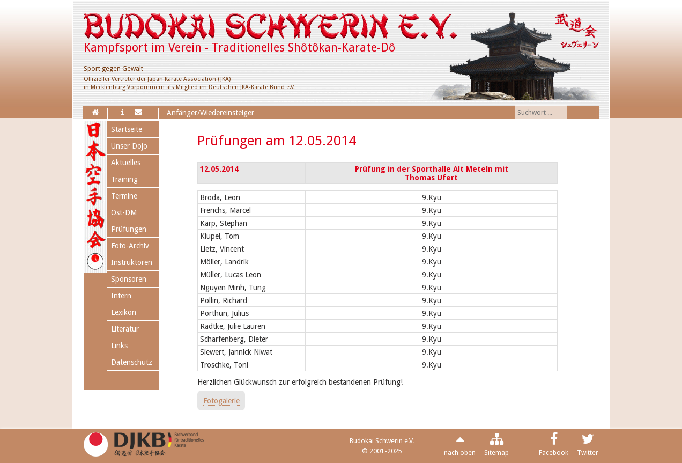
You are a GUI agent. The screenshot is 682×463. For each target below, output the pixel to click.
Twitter (587, 453)
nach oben (460, 453)
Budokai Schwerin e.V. (382, 441)
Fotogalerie (221, 400)
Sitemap (496, 453)
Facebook (553, 453)
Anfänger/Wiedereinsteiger (210, 112)
